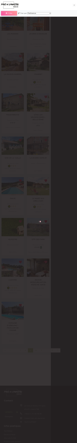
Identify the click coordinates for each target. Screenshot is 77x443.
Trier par (22, 13)
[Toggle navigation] (74, 5)
